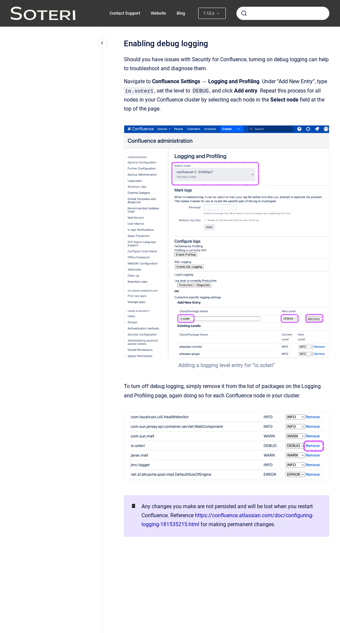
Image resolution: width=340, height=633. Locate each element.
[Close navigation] (102, 43)
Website (158, 13)
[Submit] (244, 13)
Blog (181, 13)
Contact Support (125, 13)
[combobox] (283, 13)
